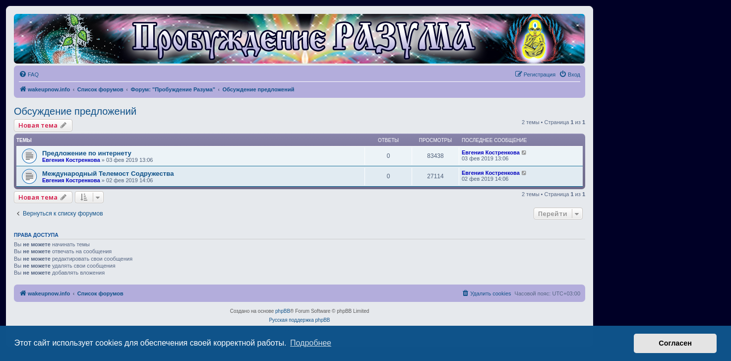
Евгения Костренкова (71, 160)
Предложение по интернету (86, 153)
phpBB (282, 311)
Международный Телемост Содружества (108, 173)
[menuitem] (29, 74)
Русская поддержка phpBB (299, 320)
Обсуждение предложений (75, 111)
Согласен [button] (675, 343)
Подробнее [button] (310, 343)
